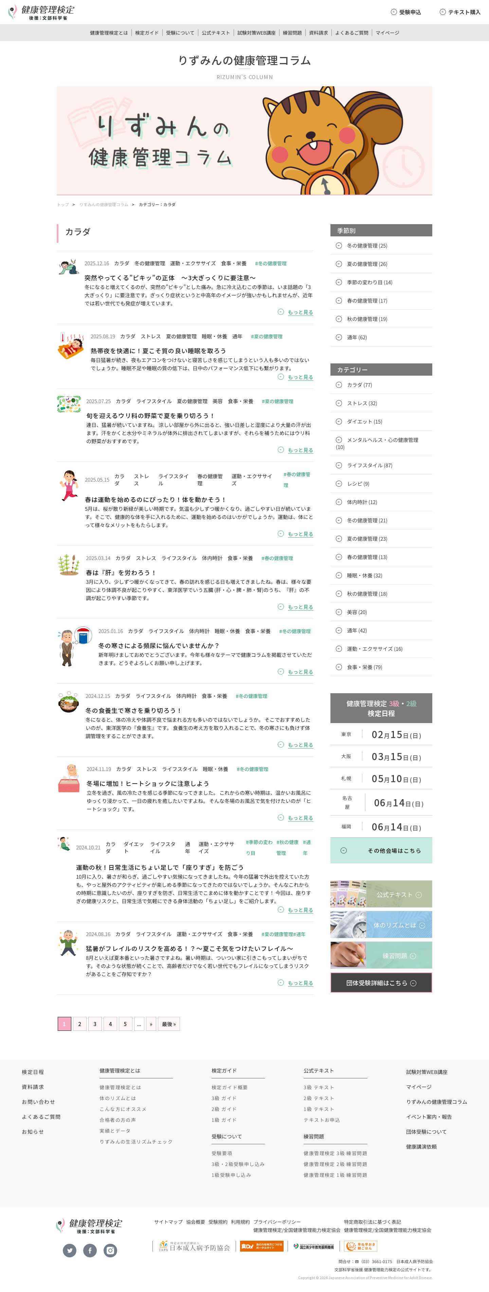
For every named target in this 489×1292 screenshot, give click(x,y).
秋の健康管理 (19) (367, 318)
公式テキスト (216, 32)
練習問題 (292, 32)
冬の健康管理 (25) (367, 245)
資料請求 (318, 32)
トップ (63, 204)
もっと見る (300, 312)
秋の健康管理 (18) (367, 593)
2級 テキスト (319, 1098)
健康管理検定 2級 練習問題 (335, 1164)
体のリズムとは (117, 1098)
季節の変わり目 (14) (370, 282)
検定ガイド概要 (230, 1087)
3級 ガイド (224, 1098)
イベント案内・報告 (429, 1116)
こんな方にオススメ (123, 1109)
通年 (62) (357, 337)
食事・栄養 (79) (364, 666)
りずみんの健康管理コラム (103, 204)
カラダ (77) (359, 384)
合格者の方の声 (117, 1119)
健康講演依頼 (421, 1146)
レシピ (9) (358, 483)
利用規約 (240, 1221)
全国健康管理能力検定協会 (312, 1229)
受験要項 (222, 1153)
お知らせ (33, 1131)
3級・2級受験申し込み (238, 1164)
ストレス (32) (362, 403)
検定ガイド (147, 32)
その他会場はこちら (394, 850)
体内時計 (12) (362, 501)
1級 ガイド (224, 1119)
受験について (180, 32)
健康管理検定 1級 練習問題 (335, 1174)
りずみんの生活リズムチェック (136, 1141)
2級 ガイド (224, 1109)
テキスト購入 (464, 12)
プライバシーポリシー (277, 1221)
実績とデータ (115, 1130)
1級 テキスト (319, 1109)
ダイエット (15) (364, 421)
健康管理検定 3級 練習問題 (335, 1153)
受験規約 (218, 1221)
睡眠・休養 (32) (364, 575)
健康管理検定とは (109, 32)
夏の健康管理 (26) (367, 263)
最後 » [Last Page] (169, 1023)
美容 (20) (357, 611)
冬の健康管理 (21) (367, 520)
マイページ (387, 32)
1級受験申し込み (231, 1174)
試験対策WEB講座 (256, 32)
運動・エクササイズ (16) (375, 648)
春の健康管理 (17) (367, 300)
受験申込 (410, 12)
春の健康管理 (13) (367, 556)
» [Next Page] (151, 1023)
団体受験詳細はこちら (377, 982)
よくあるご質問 (351, 32)
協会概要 (195, 1221)
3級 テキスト (319, 1087)
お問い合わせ (38, 1101)
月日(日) (397, 735)
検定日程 (33, 1071)
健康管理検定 (267, 1229)
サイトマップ (168, 1221)
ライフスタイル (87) (370, 465)
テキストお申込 (322, 1119)
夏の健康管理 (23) (367, 538)
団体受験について (426, 1131)
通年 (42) (357, 630)
